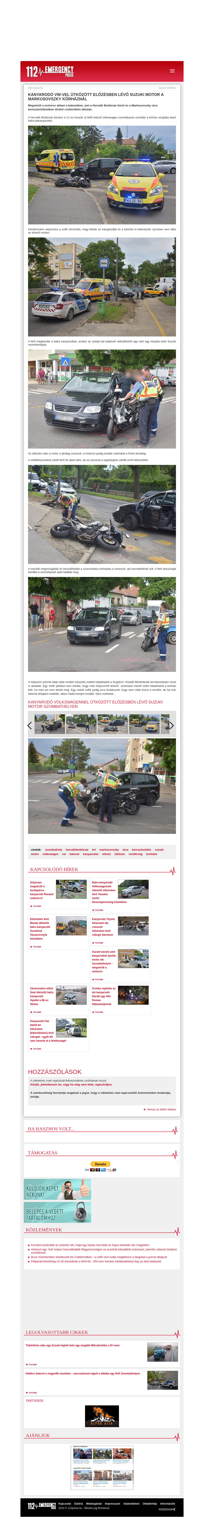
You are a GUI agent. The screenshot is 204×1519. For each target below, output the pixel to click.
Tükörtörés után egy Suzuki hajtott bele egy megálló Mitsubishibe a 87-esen (73, 1345)
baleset (74, 854)
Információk (167, 1503)
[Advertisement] (102, 30)
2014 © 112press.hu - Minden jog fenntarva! (84, 1508)
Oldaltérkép (150, 1503)
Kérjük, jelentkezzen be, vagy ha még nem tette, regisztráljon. (71, 1084)
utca (125, 849)
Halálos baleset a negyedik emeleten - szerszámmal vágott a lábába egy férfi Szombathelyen (83, 1373)
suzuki (159, 849)
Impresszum (112, 1503)
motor (35, 854)
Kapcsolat (65, 1503)
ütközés (119, 854)
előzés (106, 854)
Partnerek (34, 1400)
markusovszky (109, 849)
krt (94, 849)
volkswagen (50, 854)
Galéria (78, 1503)
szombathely (53, 849)
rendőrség (136, 854)
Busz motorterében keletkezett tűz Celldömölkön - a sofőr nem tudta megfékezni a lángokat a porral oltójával (99, 1257)
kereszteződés (141, 849)
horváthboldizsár (77, 849)
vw (64, 854)
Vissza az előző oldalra (161, 1109)
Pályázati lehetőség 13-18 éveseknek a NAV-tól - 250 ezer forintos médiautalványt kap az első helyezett (96, 1261)
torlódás (151, 854)
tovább (37, 906)
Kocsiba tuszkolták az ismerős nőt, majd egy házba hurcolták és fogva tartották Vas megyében (90, 1245)
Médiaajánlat (94, 1503)
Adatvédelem (131, 1503)
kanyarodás (91, 854)
